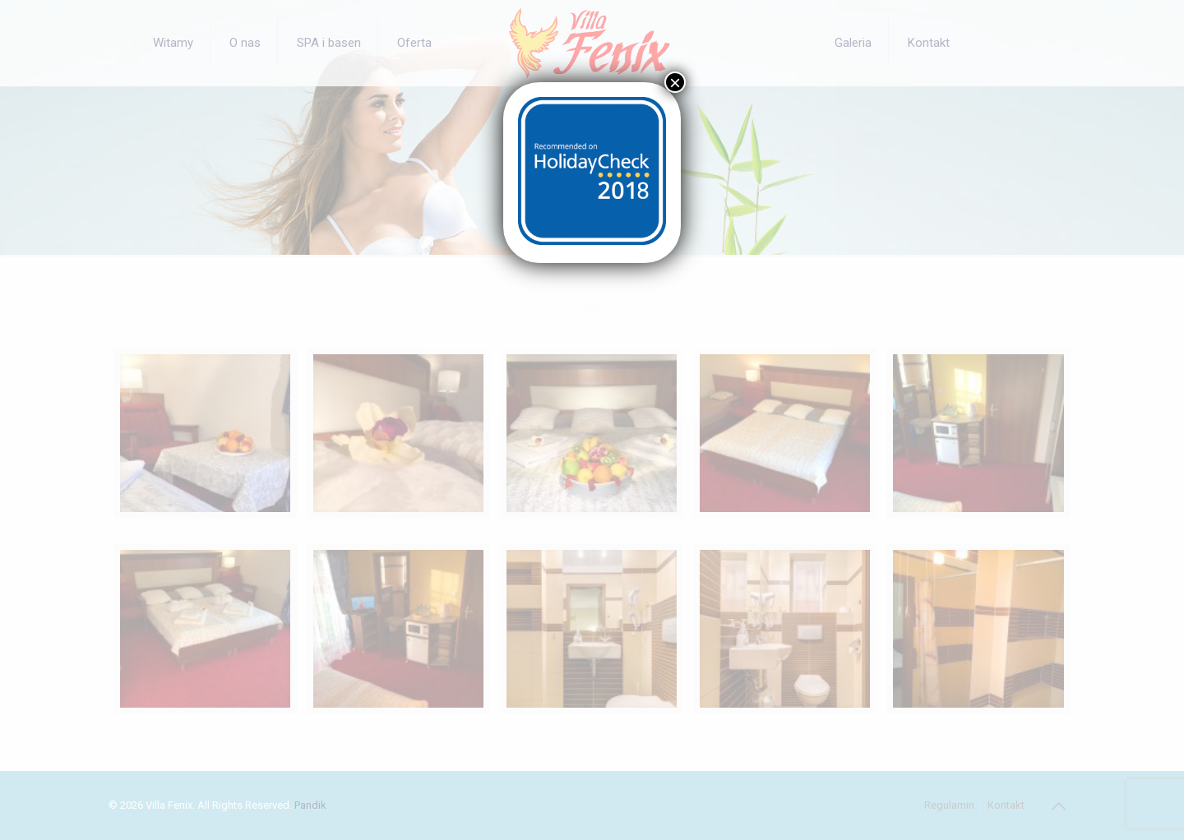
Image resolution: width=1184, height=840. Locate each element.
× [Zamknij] (675, 82)
